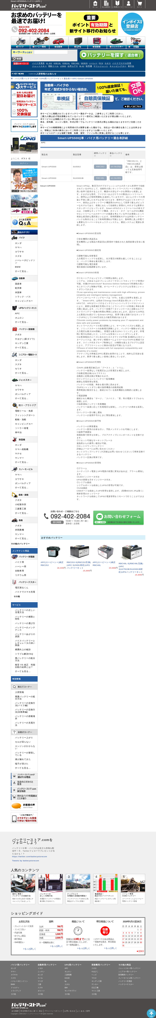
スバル (40, 978)
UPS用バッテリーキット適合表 (55, 79)
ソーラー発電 (22, 428)
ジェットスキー (39, 66)
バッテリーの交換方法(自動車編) (25, 711)
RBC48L (75, 63)
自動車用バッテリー (47, 965)
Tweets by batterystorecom (25, 861)
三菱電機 (68, 975)
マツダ (40, 981)
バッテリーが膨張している (25, 754)
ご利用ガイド (117, 4)
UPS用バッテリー (73, 965)
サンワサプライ (70, 991)
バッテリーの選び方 (25, 623)
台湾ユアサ (73, 66)
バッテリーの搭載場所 (25, 717)
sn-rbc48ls (116, 178)
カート (139, 4)
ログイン (24, 163)
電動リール (53, 66)
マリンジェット (100, 66)
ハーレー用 (20, 566)
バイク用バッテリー (20, 965)
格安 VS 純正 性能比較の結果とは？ (25, 666)
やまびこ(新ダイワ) (25, 339)
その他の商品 (124, 965)
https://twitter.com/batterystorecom (29, 857)
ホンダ (18, 243)
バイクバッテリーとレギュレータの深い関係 (25, 643)
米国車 (18, 292)
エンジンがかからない (25, 747)
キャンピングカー (118, 66)
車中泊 (131, 66)
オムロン (19, 318)
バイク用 (19, 562)
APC (74, 79)
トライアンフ (16, 991)
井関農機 (19, 530)
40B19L (57, 63)
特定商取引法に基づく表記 (32, 1011)
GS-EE (67, 978)
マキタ (94, 978)
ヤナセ (18, 453)
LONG (63, 66)
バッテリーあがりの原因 (25, 635)
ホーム (95, 4)
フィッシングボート (25, 415)
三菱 (39, 984)
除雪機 (89, 66)
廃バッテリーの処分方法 (25, 659)
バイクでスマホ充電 (121, 63)
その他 (17, 596)
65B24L (66, 63)
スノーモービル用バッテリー (129, 978)
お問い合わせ (69, 1011)
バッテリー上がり (24, 738)
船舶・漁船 (20, 419)
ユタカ (67, 984)
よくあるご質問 (83, 1011)
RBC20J (100, 167)
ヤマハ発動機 (22, 449)
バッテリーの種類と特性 (25, 618)
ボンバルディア (23, 394)
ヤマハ (18, 247)
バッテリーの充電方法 (25, 724)
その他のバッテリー (20, 544)
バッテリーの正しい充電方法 (25, 611)
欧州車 (18, 288)
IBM (66, 988)
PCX (101, 63)
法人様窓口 (106, 4)
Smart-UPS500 (85, 79)
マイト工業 (96, 991)
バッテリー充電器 (125, 981)
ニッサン (41, 972)
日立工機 (95, 988)
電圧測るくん (22, 588)
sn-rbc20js (116, 167)
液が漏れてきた (23, 759)
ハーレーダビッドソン (25, 261)
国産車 (18, 284)
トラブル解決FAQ (24, 654)
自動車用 (19, 571)
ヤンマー (19, 458)
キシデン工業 (22, 343)
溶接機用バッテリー (101, 965)
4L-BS (49, 63)
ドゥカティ (15, 988)
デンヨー (95, 984)
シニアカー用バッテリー (127, 972)
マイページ (128, 4)
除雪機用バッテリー (126, 975)
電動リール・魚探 (24, 411)
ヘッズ (94, 975)
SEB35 (84, 63)
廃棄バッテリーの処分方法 (25, 698)
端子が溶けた (22, 764)
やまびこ (95, 972)
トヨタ (40, 968)
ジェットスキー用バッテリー (129, 968)
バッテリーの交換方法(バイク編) (25, 704)
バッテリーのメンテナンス (25, 628)
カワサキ (19, 252)
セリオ (18, 369)
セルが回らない (23, 742)
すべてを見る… (23, 671)
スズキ (18, 256)
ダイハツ (41, 991)
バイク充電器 (38, 63)
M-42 (81, 66)
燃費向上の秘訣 (23, 649)
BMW (18, 267)
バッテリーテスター (126, 984)
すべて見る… (22, 271)
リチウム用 (20, 575)
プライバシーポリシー (53, 1011)
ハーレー (93, 63)
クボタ (18, 334)
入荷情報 (19, 692)
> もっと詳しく (29, 949)
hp (65, 981)
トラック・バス (23, 297)
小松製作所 (20, 504)
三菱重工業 (20, 509)
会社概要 (15, 1011)
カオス (108, 63)
